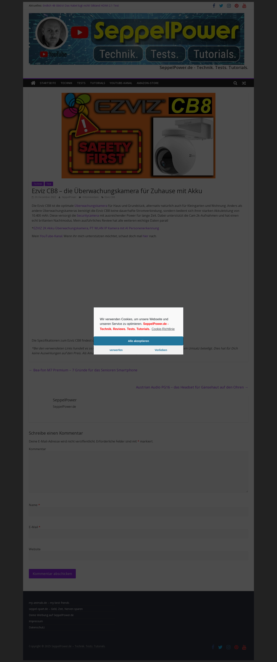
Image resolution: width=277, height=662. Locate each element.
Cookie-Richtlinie (163, 329)
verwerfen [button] (116, 350)
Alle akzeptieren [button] (138, 341)
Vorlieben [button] (161, 350)
